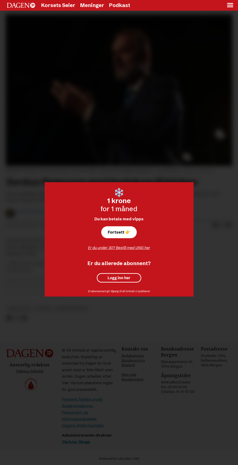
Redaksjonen (132, 356)
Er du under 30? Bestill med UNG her (119, 247)
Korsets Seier (58, 5)
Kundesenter (132, 379)
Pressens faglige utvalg (82, 399)
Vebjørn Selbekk (30, 371)
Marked (128, 365)
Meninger (92, 5)
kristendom (19, 308)
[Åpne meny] (230, 5)
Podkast (119, 5)
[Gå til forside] (21, 5)
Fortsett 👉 (119, 232)
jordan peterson (71, 308)
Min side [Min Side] (129, 375)
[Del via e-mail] (228, 225)
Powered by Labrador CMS (119, 459)
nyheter (43, 308)
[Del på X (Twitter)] (222, 225)
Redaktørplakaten (77, 405)
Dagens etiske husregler (83, 425)
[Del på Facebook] (215, 225)
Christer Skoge (76, 441)
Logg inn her (119, 278)
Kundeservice (133, 360)
